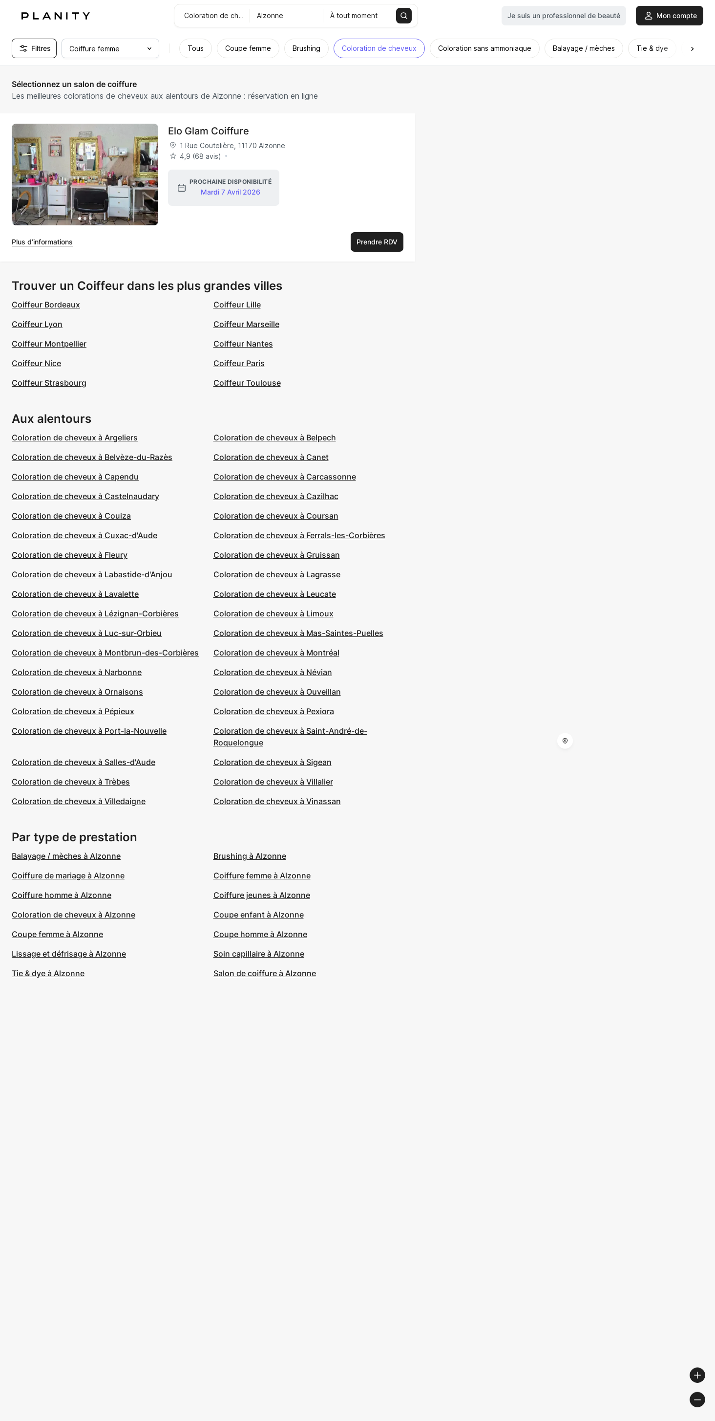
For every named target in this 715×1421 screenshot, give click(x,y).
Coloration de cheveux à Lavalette (75, 594)
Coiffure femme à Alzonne (262, 875)
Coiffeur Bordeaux (46, 304)
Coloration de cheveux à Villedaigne (79, 801)
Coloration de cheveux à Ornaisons (77, 692)
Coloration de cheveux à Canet (271, 457)
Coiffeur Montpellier (49, 344)
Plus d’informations (42, 242)
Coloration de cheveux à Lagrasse (276, 574)
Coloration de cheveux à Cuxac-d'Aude (84, 535)
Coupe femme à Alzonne (57, 934)
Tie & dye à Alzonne (48, 973)
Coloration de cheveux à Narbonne (77, 672)
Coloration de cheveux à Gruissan (276, 555)
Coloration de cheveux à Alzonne (73, 914)
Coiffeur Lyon (37, 324)
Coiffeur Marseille (246, 324)
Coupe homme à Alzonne (260, 934)
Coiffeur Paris (239, 363)
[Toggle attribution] (704, 1412)
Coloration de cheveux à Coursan (275, 516)
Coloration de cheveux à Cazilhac (275, 496)
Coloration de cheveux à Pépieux (73, 711)
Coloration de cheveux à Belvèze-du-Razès (92, 457)
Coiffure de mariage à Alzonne (68, 875)
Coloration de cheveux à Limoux (273, 613)
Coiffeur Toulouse (247, 383)
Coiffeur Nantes (243, 344)
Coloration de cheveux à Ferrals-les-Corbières (299, 535)
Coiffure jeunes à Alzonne (261, 895)
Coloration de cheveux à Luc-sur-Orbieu (87, 633)
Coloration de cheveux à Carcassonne (284, 476)
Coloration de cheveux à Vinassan (277, 801)
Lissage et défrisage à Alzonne (69, 954)
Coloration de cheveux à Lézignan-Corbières (95, 613)
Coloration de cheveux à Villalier (273, 782)
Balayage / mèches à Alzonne (66, 856)
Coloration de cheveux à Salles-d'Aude (83, 762)
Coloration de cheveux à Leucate (274, 594)
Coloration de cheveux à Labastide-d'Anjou (92, 574)
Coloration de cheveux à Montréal (276, 652)
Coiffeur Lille (237, 304)
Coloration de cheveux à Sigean (272, 762)
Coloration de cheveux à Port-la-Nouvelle (89, 731)
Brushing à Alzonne (249, 856)
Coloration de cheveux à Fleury (69, 555)
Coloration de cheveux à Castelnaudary (85, 496)
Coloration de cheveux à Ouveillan (277, 692)
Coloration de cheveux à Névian (272, 672)
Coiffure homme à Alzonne (61, 895)
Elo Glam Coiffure (208, 131)
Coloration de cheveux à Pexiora (273, 711)
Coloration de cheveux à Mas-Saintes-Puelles (298, 633)
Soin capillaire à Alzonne (258, 954)
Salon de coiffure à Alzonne (264, 973)
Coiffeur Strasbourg (49, 383)
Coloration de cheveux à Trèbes (71, 782)
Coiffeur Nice (36, 363)
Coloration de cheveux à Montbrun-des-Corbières (105, 652)
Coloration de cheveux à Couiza (71, 516)
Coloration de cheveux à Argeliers (75, 437)
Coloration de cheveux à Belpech (274, 437)
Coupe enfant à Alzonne (258, 914)
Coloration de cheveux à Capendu (75, 476)
